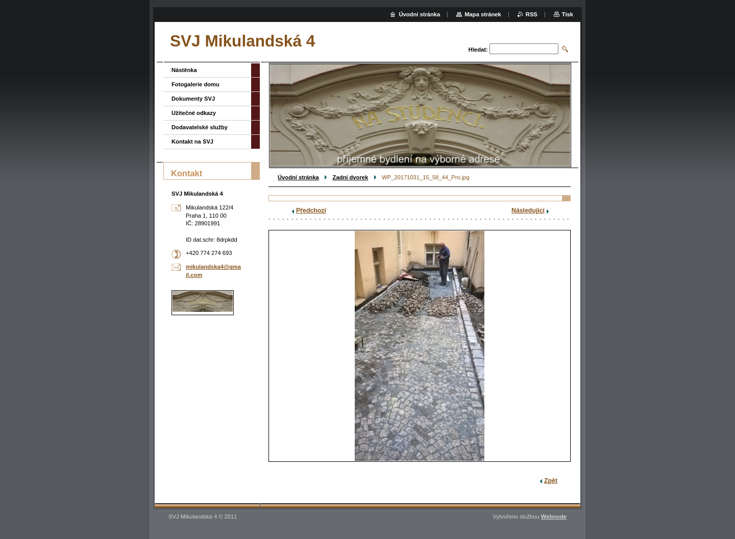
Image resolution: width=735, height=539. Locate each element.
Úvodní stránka (298, 177)
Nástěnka (184, 70)
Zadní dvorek (351, 177)
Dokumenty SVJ (193, 99)
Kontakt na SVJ (192, 141)
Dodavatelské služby (200, 127)
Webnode (554, 516)
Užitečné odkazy (194, 113)
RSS (531, 14)
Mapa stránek (482, 14)
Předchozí (311, 210)
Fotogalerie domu (195, 84)
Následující (528, 210)
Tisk (567, 14)
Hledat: (478, 49)
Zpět (550, 480)
